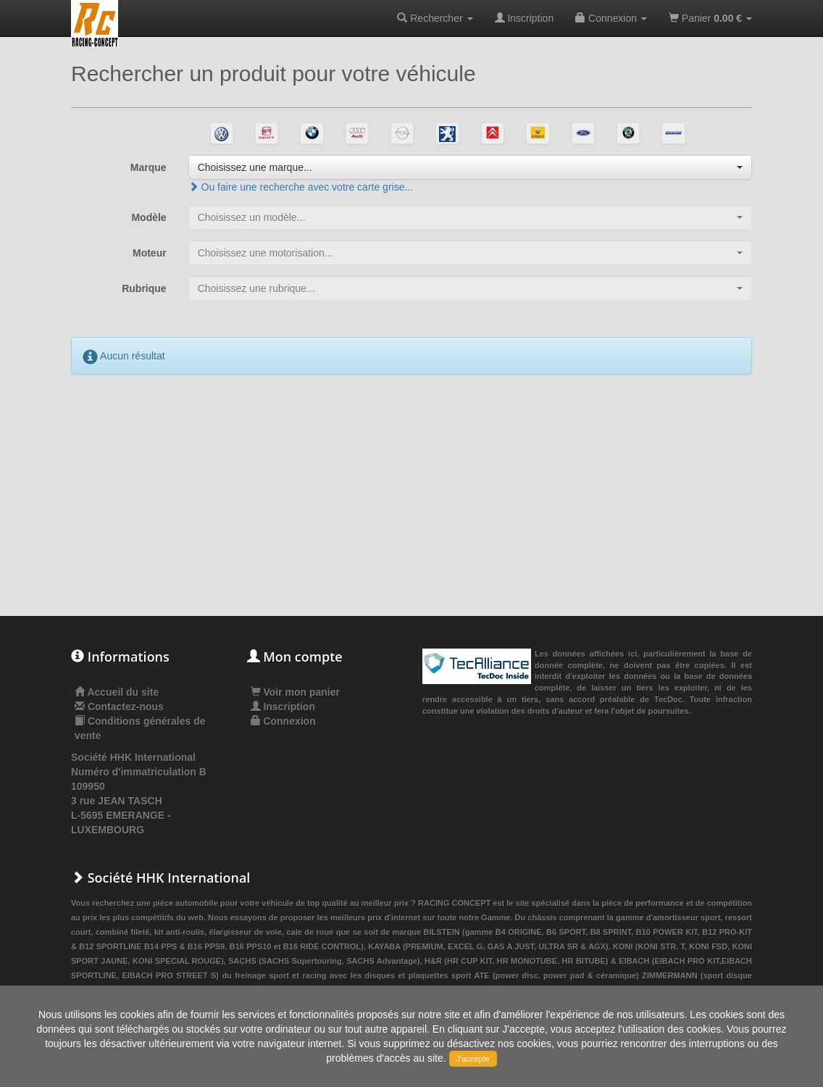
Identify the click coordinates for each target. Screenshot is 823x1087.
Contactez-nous (126, 706)
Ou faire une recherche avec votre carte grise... (300, 187)
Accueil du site (123, 692)
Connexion (611, 18)
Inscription (524, 18)
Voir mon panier (295, 692)
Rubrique (144, 288)
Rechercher (434, 18)
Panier (710, 18)
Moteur (150, 253)
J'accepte (473, 1058)
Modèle (148, 217)
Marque (148, 167)
